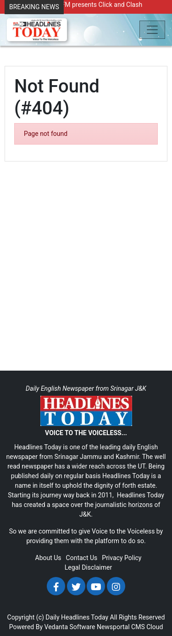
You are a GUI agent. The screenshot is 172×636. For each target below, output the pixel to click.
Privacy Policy (121, 557)
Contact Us (82, 557)
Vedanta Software (69, 627)
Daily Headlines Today (76, 617)
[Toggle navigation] (152, 30)
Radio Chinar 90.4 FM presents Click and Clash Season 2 (75, 9)
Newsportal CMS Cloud (130, 627)
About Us (48, 557)
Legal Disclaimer (88, 567)
